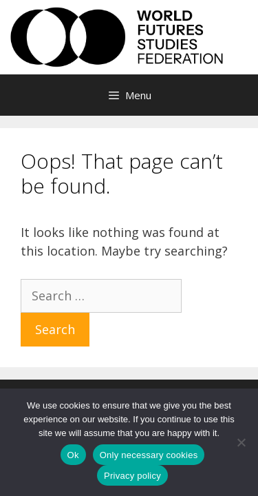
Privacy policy (132, 476)
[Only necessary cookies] (241, 442)
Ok (73, 455)
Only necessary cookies (149, 455)
